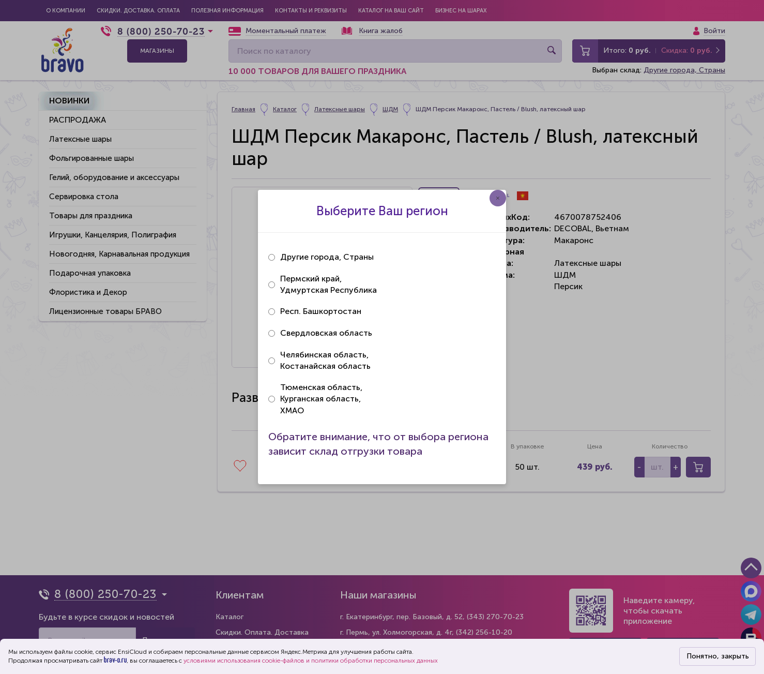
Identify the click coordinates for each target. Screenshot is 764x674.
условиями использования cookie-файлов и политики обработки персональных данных (311, 660)
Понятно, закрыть (717, 656)
